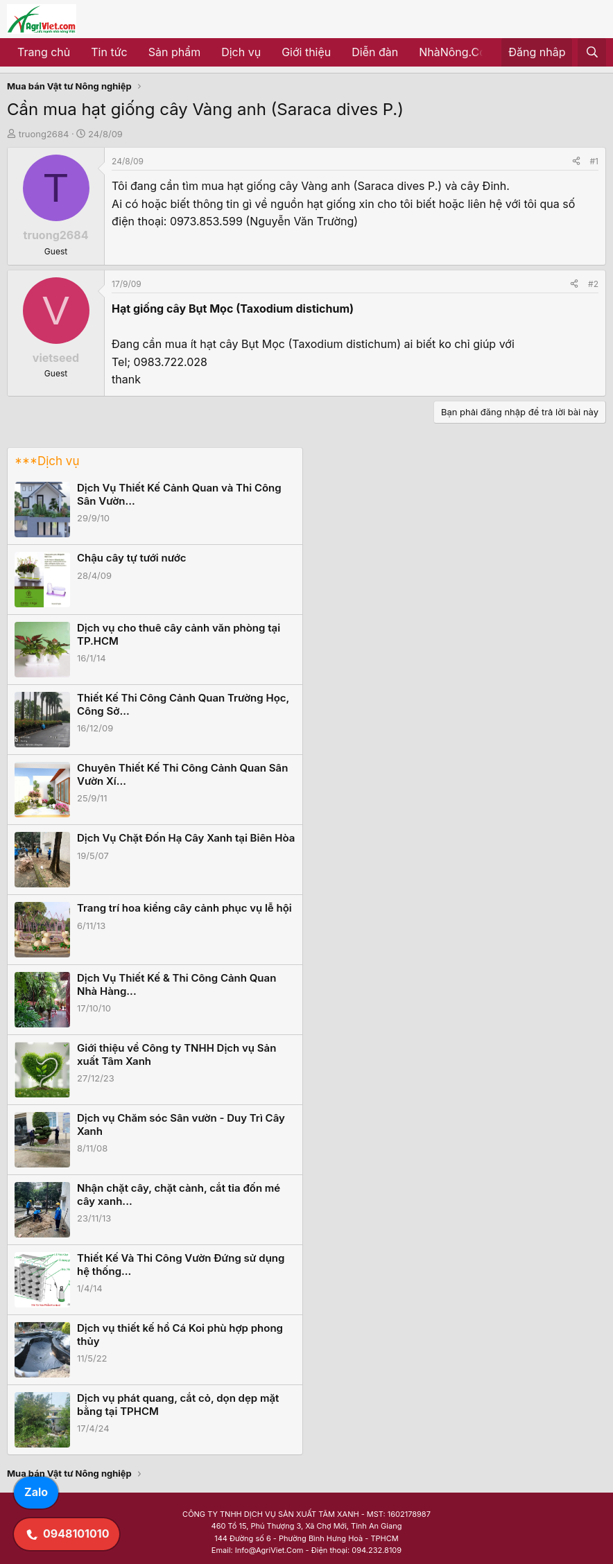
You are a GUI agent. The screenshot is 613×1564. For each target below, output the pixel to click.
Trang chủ (43, 52)
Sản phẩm (174, 52)
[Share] (576, 161)
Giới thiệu (306, 52)
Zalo (36, 1492)
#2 (593, 284)
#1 (594, 161)
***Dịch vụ (47, 461)
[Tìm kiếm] (592, 52)
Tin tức (109, 52)
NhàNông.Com (457, 52)
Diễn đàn (375, 52)
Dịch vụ (241, 52)
